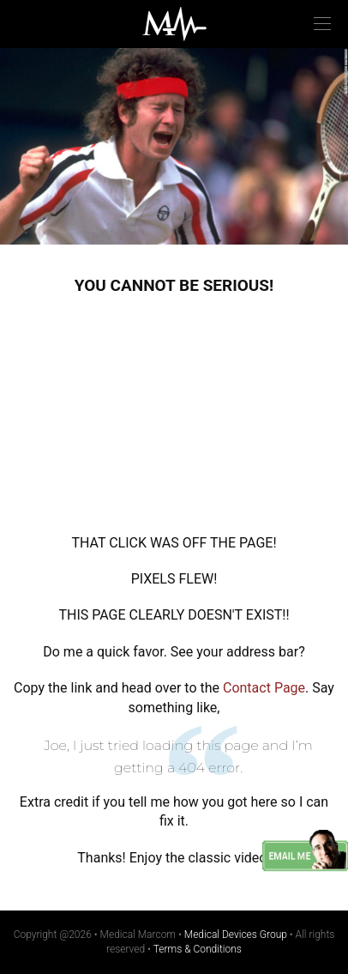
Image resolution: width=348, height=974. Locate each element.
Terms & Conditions (197, 949)
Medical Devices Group (235, 935)
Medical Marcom (174, 24)
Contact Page (264, 688)
